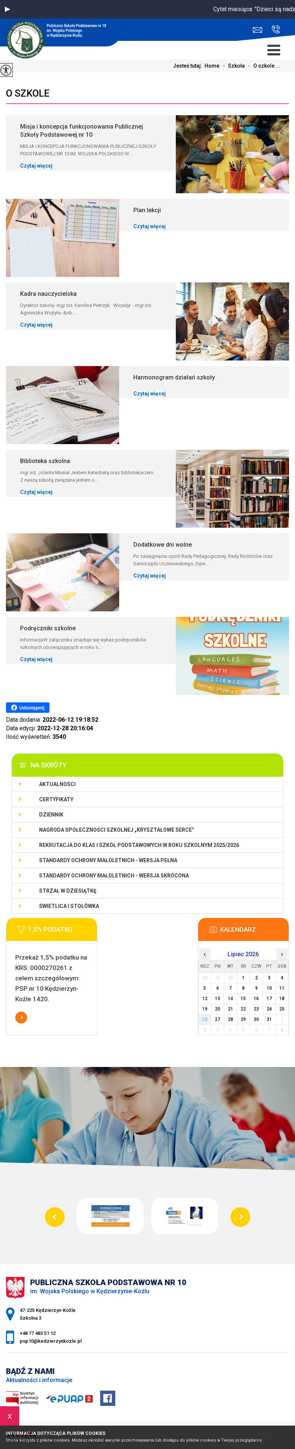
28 (230, 1019)
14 (230, 998)
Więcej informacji (21, 1017)
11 (282, 988)
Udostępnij (27, 708)
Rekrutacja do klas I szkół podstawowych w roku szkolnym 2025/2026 (139, 845)
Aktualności (57, 784)
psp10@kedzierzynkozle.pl (257, 30)
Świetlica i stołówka (69, 906)
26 (204, 1019)
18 (282, 998)
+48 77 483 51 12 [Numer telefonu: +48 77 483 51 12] (37, 1333)
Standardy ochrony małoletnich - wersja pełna (108, 860)
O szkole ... (262, 65)
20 (217, 1009)
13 (217, 998)
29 (243, 1019)
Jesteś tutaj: (188, 65)
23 (256, 1009)
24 (269, 1009)
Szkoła (232, 65)
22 (243, 1009)
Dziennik (51, 815)
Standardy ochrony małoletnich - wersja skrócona (114, 876)
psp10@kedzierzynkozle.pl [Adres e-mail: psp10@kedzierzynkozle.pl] (51, 1341)
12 (204, 998)
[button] (7, 9)
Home (211, 65)
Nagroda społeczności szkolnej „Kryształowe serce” (116, 830)
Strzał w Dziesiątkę (67, 891)
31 (269, 1019)
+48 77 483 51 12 (276, 29)
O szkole (28, 93)
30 (256, 1019)
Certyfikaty (56, 799)
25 (282, 1009)
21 (230, 1009)
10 (269, 988)
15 (243, 998)
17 (269, 998)
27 (217, 1019)
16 (256, 998)
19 (204, 1009)
